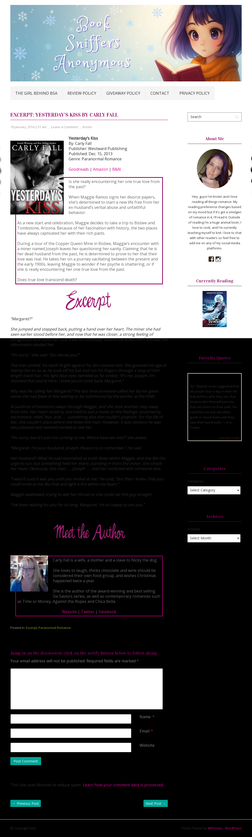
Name (145, 716)
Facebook (107, 611)
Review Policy (81, 93)
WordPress (233, 828)
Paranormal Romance (54, 627)
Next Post (155, 803)
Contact (159, 93)
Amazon (100, 169)
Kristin (87, 127)
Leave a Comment (64, 127)
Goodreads (79, 169)
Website (69, 611)
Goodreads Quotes (229, 438)
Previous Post (25, 803)
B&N (116, 169)
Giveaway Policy (123, 93)
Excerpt (31, 627)
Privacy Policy (194, 93)
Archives (194, 529)
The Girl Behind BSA (36, 93)
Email (144, 731)
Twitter (87, 611)
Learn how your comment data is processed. (123, 785)
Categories (196, 481)
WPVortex (215, 828)
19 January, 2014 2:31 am (28, 127)
